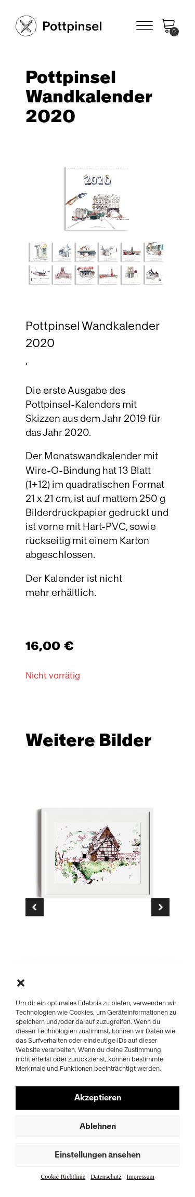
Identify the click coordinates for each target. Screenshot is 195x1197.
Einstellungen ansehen (97, 1155)
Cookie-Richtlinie (63, 1176)
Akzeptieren (97, 1098)
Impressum (140, 1176)
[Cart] (168, 26)
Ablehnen (98, 1126)
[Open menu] (144, 26)
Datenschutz (105, 1176)
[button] (21, 983)
